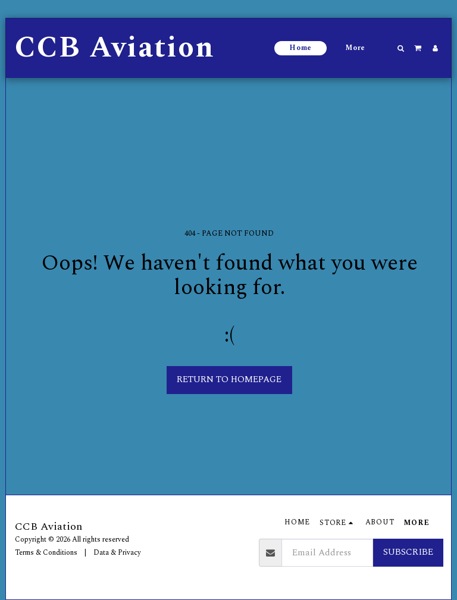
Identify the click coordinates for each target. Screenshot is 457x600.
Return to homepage (229, 379)
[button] (401, 48)
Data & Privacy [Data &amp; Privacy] (117, 552)
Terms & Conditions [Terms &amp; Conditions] (46, 552)
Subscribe (408, 552)
